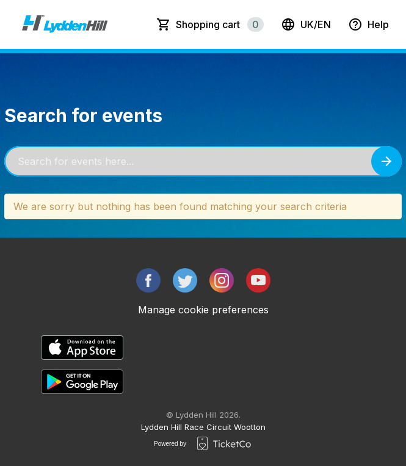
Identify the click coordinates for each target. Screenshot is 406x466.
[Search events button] (386, 161)
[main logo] (64, 24)
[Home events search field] (203, 161)
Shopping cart (220, 24)
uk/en (306, 24)
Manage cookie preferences (203, 310)
